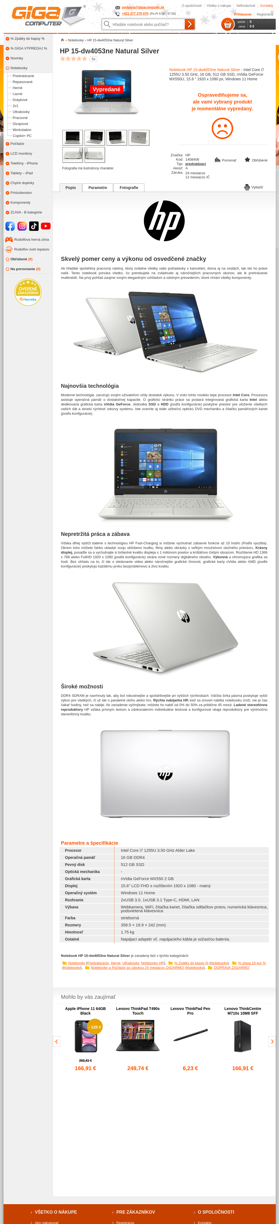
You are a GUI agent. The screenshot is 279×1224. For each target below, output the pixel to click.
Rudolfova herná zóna (31, 239)
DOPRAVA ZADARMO (231, 968)
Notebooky (76, 963)
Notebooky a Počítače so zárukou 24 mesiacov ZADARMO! (137, 968)
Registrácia (265, 14)
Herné (115, 963)
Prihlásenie (242, 14)
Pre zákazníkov (135, 1212)
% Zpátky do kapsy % (191, 963)
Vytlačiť (253, 187)
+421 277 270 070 (135, 14)
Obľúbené (19, 259)
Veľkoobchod (245, 6)
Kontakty (266, 6)
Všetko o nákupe (219, 6)
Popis (71, 187)
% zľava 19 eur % (252, 963)
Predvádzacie (98, 963)
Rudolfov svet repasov (32, 249)
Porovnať (226, 160)
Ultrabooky (130, 963)
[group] (86, 1039)
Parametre (98, 187)
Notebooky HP (152, 963)
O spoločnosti (192, 6)
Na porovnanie (23, 269)
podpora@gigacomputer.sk (143, 7)
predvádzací (196, 164)
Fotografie (129, 187)
